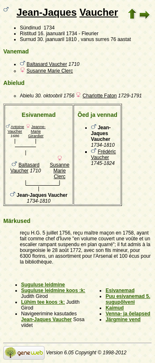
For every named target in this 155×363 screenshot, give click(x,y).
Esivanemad (119, 290)
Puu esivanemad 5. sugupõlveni (127, 299)
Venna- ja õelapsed (127, 314)
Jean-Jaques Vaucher (46, 319)
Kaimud (114, 308)
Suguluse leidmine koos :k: (53, 290)
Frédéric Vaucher (103, 154)
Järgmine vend (123, 319)
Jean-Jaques (46, 12)
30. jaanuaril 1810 (56, 39)
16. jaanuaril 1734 (57, 33)
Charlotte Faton (100, 96)
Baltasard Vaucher (46, 64)
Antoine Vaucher (15, 128)
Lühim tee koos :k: (43, 302)
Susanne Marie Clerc (49, 71)
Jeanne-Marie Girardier (36, 131)
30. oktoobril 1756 (54, 96)
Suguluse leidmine (43, 285)
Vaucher (98, 12)
